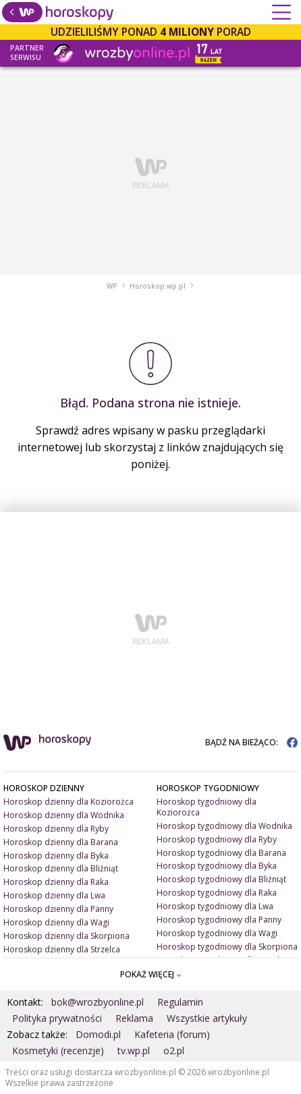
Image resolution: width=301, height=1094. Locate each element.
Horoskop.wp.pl (158, 286)
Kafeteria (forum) (172, 1034)
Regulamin (180, 1002)
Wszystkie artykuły (207, 1018)
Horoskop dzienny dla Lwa (54, 895)
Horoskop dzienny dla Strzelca (61, 949)
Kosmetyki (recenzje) (58, 1050)
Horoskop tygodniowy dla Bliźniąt (221, 879)
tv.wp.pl (133, 1050)
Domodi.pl (98, 1034)
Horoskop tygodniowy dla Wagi (217, 933)
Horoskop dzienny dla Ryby (56, 828)
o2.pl (173, 1050)
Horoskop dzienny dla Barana (60, 842)
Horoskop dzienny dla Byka (56, 855)
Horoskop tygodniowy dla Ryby (217, 839)
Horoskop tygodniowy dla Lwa (215, 906)
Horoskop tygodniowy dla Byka (217, 865)
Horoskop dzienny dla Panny (58, 909)
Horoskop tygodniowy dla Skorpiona (227, 946)
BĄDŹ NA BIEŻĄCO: (251, 742)
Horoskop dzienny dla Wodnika (63, 815)
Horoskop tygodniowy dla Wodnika (224, 826)
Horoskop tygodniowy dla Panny (219, 919)
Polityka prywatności (57, 1018)
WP (112, 286)
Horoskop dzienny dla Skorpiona (66, 936)
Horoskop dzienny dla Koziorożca (68, 801)
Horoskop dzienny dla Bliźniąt (60, 868)
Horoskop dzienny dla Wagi (56, 922)
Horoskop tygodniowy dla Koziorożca (206, 807)
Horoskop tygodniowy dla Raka (217, 892)
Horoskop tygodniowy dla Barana (221, 853)
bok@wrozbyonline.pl (97, 1002)
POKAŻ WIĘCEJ (151, 974)
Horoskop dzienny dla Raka (56, 882)
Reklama (134, 1018)
